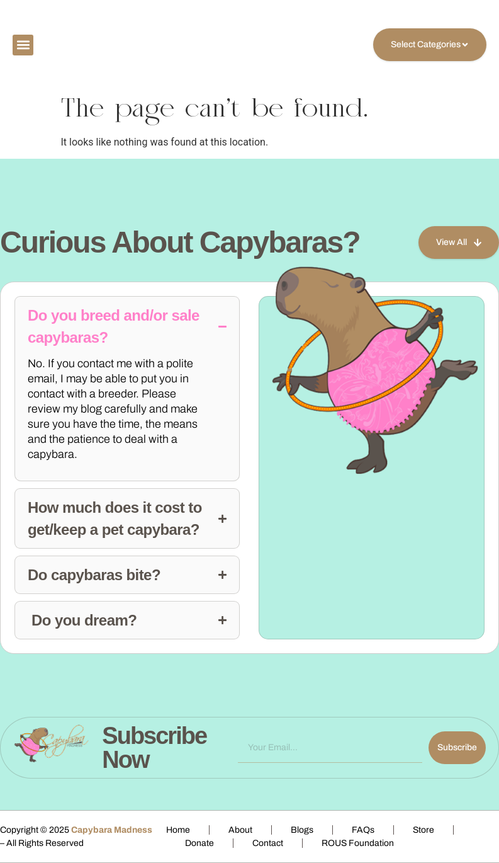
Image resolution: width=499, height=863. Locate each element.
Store (423, 830)
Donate (199, 843)
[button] (23, 45)
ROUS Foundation (358, 843)
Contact (267, 843)
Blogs (302, 830)
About (240, 830)
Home (178, 830)
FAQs (363, 830)
